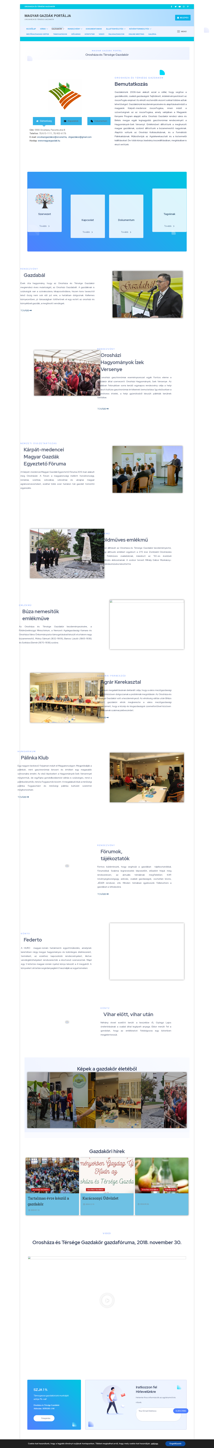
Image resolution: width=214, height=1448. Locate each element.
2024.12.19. (89, 1204)
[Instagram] (183, 6)
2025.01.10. (34, 1210)
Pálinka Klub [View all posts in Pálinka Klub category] (170, 1190)
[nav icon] (181, 31)
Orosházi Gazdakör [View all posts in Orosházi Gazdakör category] (41, 1190)
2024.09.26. (143, 1204)
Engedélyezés (177, 1444)
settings (155, 1444)
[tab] (44, 121)
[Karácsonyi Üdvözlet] (107, 1175)
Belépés (183, 17)
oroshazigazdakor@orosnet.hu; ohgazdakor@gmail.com (64, 137)
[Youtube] (179, 6)
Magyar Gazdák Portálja (48, 16)
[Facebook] (171, 6)
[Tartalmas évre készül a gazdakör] (52, 1175)
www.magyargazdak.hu (49, 140)
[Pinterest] (187, 6)
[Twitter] (175, 6)
